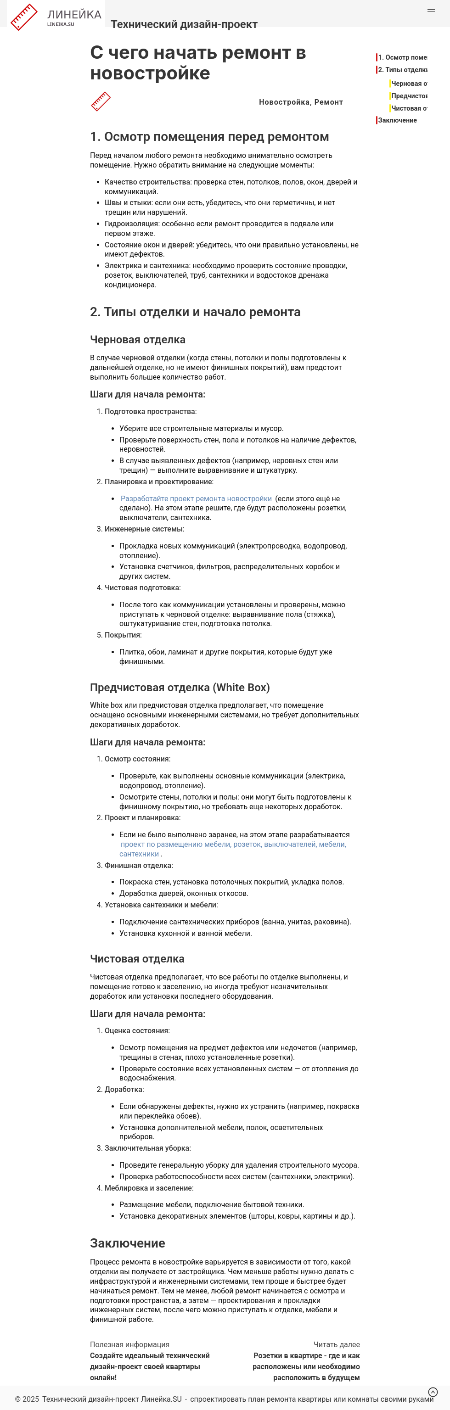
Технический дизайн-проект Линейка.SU (112, 1399)
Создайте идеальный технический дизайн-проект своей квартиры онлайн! (150, 1366)
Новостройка (284, 102)
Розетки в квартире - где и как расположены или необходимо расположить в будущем (306, 1366)
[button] (431, 12)
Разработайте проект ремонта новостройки (196, 498)
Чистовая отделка (420, 108)
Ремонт (329, 102)
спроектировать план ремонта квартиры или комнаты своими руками (311, 1399)
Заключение (397, 120)
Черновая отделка (420, 84)
